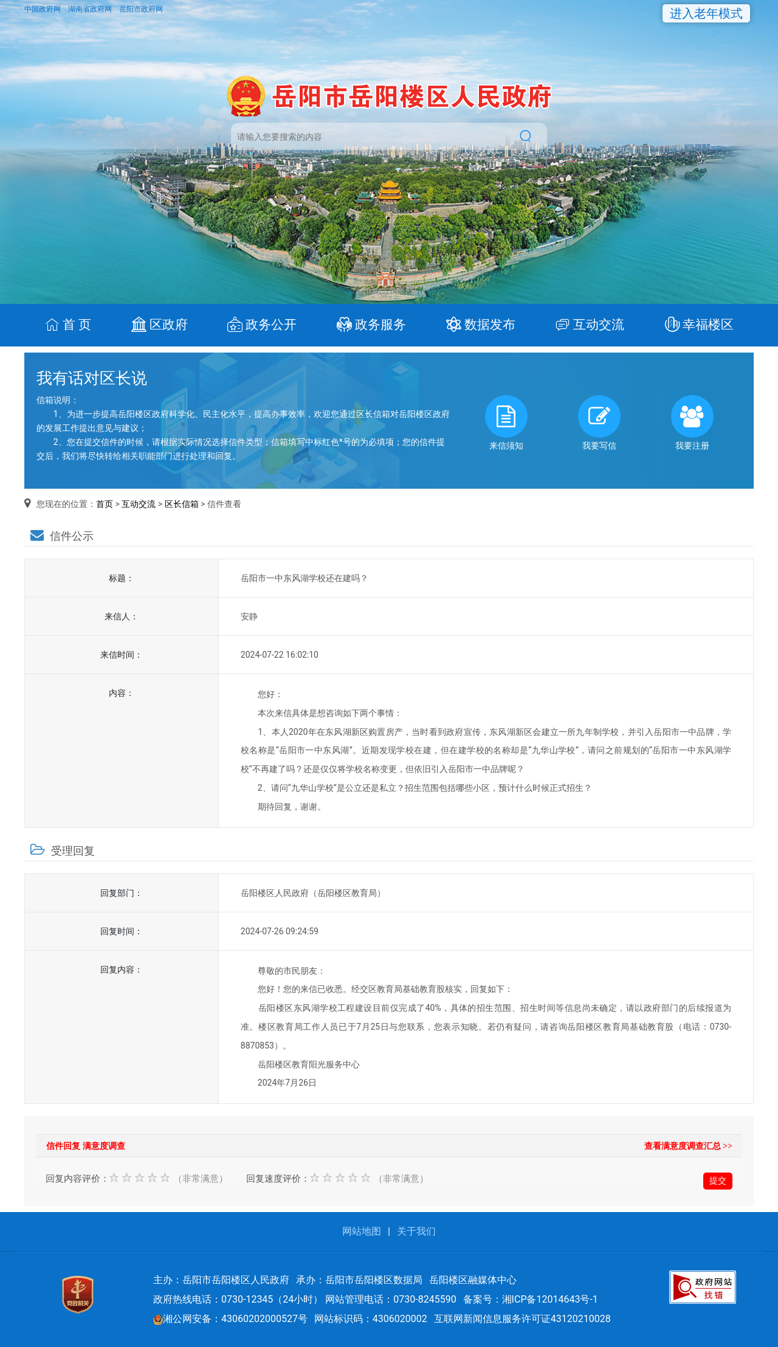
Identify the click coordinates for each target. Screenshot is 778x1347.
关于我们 (416, 1231)
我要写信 (599, 422)
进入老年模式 (706, 13)
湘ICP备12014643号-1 (550, 1299)
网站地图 (361, 1231)
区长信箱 (182, 504)
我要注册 (692, 422)
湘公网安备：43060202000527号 (230, 1319)
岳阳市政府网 (141, 9)
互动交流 (139, 504)
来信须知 (506, 422)
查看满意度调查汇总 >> (688, 1146)
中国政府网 (43, 9)
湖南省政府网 (91, 9)
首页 (104, 504)
